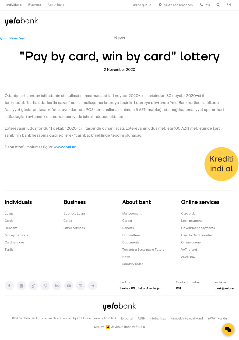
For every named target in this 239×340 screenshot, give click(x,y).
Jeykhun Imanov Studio (128, 327)
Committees (131, 235)
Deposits (11, 228)
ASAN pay (188, 257)
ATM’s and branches (178, 5)
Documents (130, 243)
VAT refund (189, 250)
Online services (200, 203)
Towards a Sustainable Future (143, 250)
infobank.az (158, 319)
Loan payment (191, 221)
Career (127, 221)
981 (207, 5)
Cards (9, 221)
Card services (14, 243)
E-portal (127, 319)
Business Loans (74, 214)
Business (34, 5)
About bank (56, 5)
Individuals (13, 5)
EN (228, 5)
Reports (128, 228)
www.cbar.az (65, 147)
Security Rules (132, 264)
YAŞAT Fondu (217, 319)
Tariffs (9, 250)
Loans (9, 214)
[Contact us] (228, 329)
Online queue (141, 5)
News (126, 257)
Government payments (198, 228)
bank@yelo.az (224, 289)
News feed (17, 39)
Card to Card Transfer (196, 235)
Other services (74, 228)
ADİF (141, 319)
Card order (189, 214)
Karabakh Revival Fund (186, 319)
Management (132, 214)
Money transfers (16, 235)
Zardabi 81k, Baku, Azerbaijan (140, 289)
